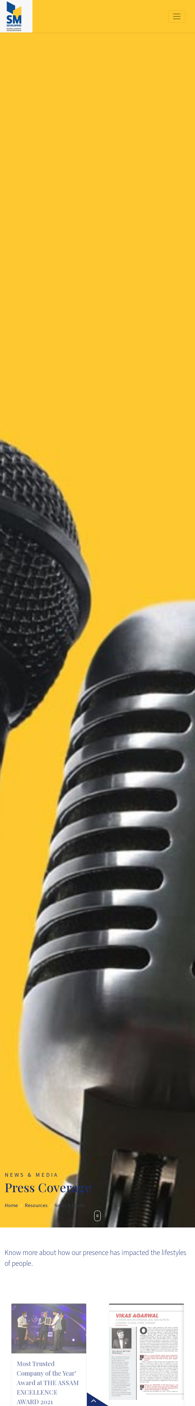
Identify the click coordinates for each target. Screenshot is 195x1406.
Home (11, 1205)
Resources (36, 1205)
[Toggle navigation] (176, 16)
